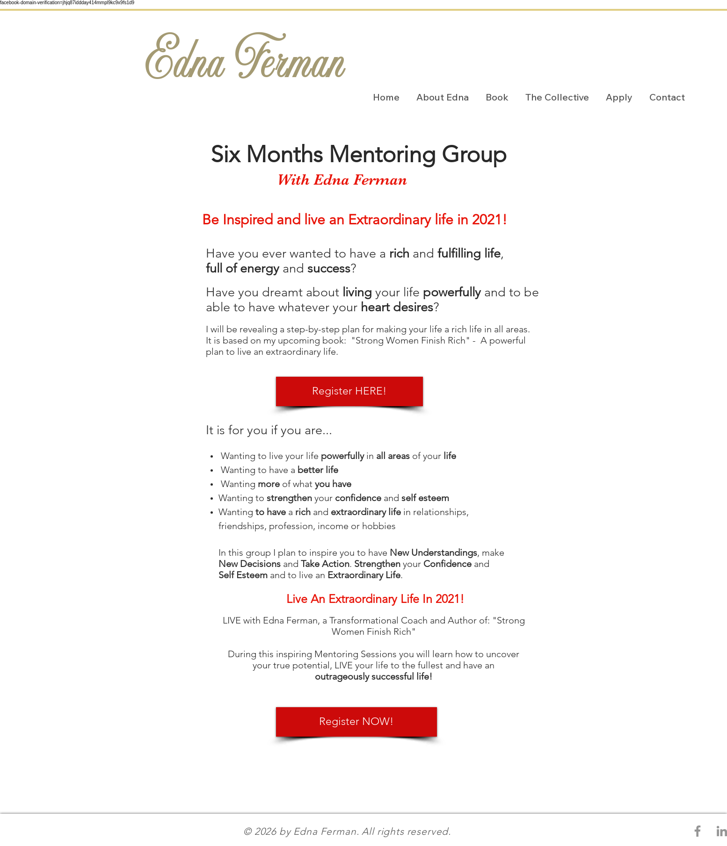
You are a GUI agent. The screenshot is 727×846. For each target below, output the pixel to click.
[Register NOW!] (356, 722)
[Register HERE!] (349, 391)
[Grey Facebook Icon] (697, 831)
